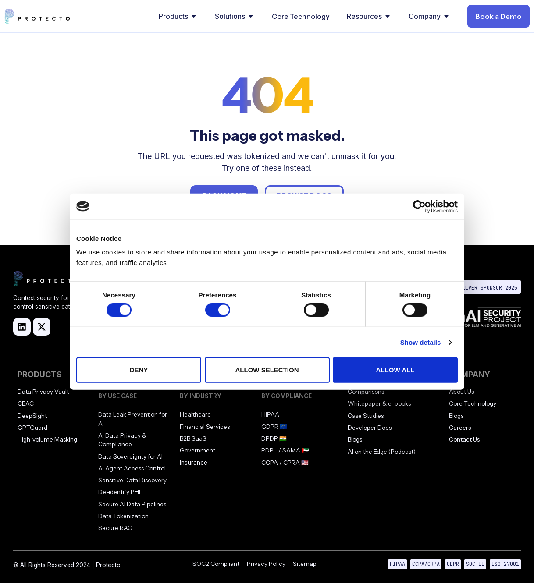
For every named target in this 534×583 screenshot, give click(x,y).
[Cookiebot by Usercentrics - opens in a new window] (419, 206)
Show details (420, 342)
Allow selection (267, 370)
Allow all (395, 370)
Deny (139, 370)
